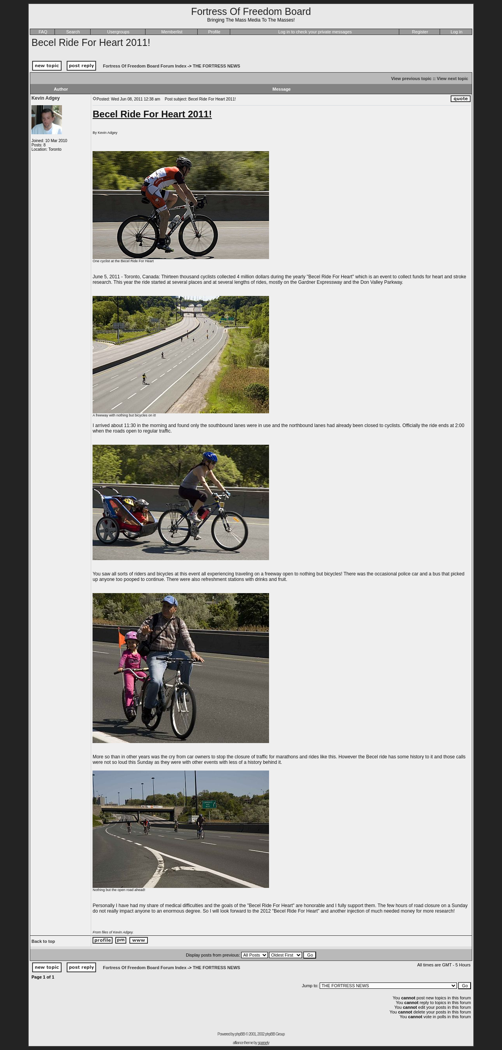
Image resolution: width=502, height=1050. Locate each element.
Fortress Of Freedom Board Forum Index (145, 66)
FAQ (42, 31)
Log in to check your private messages (315, 31)
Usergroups (118, 31)
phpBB (240, 1034)
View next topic (452, 78)
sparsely (263, 1043)
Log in (456, 31)
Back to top (43, 941)
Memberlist (171, 31)
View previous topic (411, 78)
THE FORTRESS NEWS (216, 66)
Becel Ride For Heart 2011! (90, 42)
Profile (214, 31)
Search (73, 31)
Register (420, 31)
